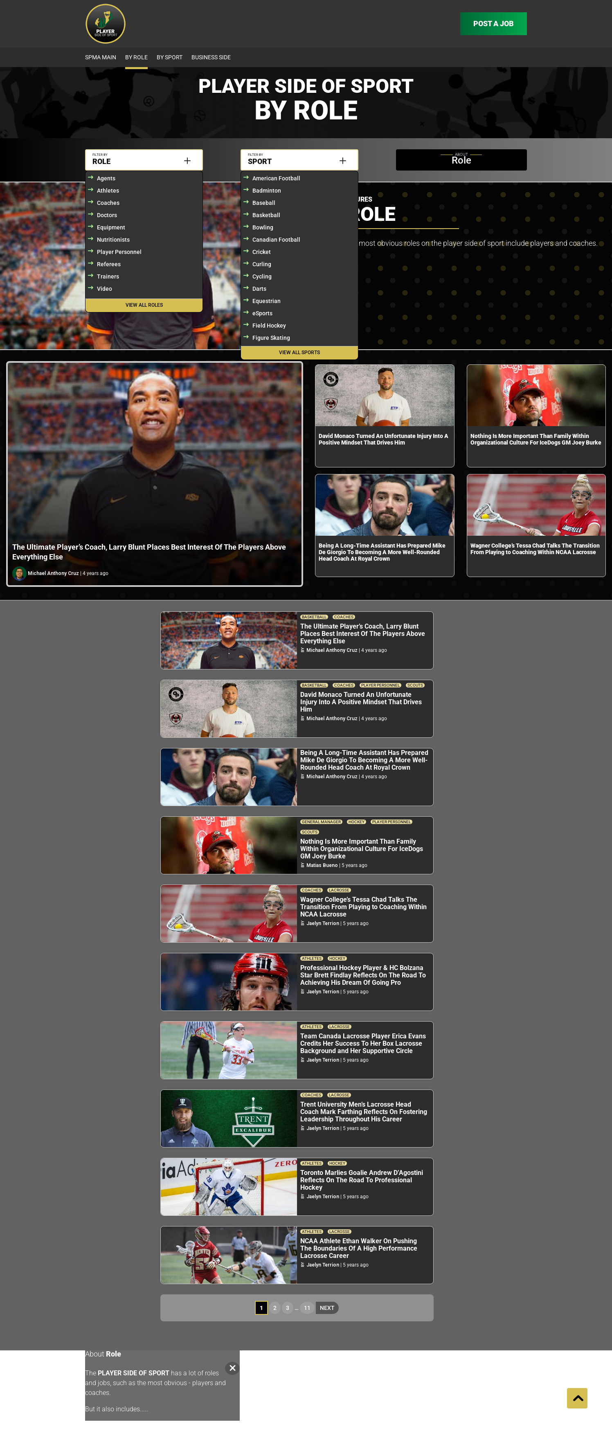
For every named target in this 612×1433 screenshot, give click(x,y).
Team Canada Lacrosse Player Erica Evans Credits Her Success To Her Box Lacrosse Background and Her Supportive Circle (363, 1043)
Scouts (415, 685)
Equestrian (266, 301)
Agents (106, 178)
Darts (259, 288)
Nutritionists (113, 239)
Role (101, 161)
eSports (262, 313)
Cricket (261, 252)
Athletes (108, 190)
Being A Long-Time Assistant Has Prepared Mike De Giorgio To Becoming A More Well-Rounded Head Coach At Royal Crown (382, 552)
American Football (276, 178)
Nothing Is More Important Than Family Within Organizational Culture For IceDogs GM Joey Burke (535, 439)
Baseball (263, 203)
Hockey (356, 822)
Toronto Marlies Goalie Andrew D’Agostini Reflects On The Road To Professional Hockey (361, 1180)
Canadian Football (276, 239)
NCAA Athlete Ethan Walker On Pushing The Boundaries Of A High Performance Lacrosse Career (358, 1248)
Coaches (108, 203)
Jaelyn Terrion (322, 923)
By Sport (169, 57)
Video (104, 288)
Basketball (266, 215)
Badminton (266, 190)
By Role (136, 57)
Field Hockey (269, 325)
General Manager (321, 822)
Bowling (262, 227)
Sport (260, 161)
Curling (261, 264)
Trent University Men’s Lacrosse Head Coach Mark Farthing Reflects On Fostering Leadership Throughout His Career (363, 1112)
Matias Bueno (322, 865)
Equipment (111, 227)
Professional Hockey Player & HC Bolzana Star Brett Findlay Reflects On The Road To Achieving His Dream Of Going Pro (363, 975)
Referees (109, 264)
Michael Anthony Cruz (53, 573)
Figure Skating (271, 338)
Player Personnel (119, 252)
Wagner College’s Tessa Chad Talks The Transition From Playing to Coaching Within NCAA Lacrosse (535, 548)
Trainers (108, 276)
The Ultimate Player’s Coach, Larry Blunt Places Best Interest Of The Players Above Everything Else (362, 633)
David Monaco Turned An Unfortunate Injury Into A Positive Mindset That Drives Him (383, 439)
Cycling (262, 276)
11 (307, 1308)
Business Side (211, 57)
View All (144, 305)
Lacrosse (339, 890)
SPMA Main (100, 57)
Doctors (107, 215)
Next (327, 1308)
